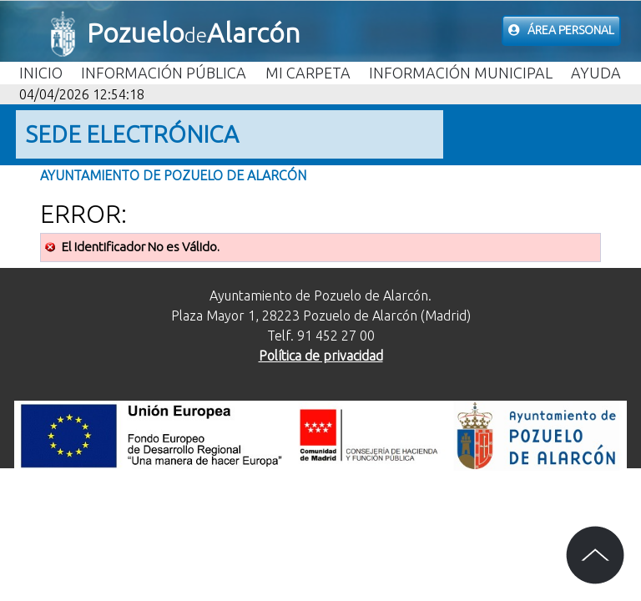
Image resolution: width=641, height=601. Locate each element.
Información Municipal (461, 72)
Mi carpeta (308, 72)
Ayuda (596, 72)
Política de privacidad (321, 355)
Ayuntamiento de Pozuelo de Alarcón (173, 175)
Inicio (41, 72)
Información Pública (163, 72)
